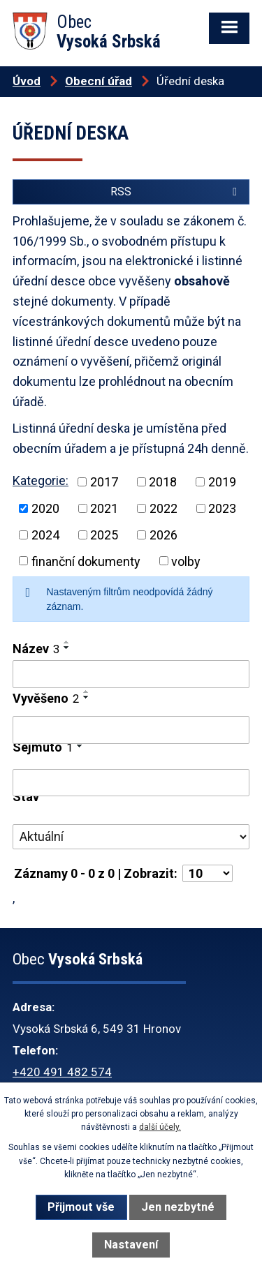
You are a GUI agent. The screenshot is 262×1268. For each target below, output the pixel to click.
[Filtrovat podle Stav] (131, 836)
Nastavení (131, 1244)
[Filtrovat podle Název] (131, 674)
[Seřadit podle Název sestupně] (67, 647)
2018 (163, 482)
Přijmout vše (81, 1207)
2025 (104, 535)
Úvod (27, 81)
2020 (45, 508)
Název (36, 648)
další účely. (160, 1127)
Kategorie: (40, 480)
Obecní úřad (98, 81)
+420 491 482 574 (62, 1072)
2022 (163, 508)
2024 (45, 535)
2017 (104, 482)
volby (186, 560)
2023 (222, 508)
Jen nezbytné (177, 1207)
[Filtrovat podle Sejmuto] (131, 783)
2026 (163, 535)
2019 (222, 482)
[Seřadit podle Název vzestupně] (67, 642)
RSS (176, 191)
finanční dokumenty (85, 560)
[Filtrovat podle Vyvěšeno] (131, 730)
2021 (104, 508)
